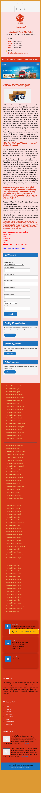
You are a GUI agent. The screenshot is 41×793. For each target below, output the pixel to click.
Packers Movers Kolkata (13, 520)
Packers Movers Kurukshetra (15, 523)
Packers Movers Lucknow (14, 529)
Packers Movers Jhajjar (13, 506)
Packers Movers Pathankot (14, 571)
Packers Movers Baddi (13, 404)
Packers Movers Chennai (14, 430)
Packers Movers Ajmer (13, 392)
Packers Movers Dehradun (14, 438)
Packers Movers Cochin (13, 436)
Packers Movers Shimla (13, 597)
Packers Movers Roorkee (14, 594)
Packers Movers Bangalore (14, 409)
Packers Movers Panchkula (14, 555)
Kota (23, 248)
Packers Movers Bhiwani (14, 418)
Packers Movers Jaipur (13, 492)
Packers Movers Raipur (13, 580)
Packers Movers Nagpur (13, 552)
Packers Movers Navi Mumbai (15, 546)
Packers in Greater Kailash (15, 455)
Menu (4, 64)
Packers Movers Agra (12, 389)
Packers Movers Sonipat (13, 603)
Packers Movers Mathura (14, 543)
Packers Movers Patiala (13, 568)
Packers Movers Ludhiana (14, 532)
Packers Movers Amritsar (14, 401)
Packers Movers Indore (13, 489)
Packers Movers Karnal (13, 514)
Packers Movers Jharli (13, 508)
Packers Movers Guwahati (14, 478)
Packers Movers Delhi (13, 449)
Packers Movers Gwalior (13, 475)
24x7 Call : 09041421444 (24, 631)
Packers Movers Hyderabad (15, 487)
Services (8, 712)
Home (12, 4)
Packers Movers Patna (13, 565)
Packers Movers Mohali (13, 538)
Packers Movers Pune (13, 577)
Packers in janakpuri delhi (15, 457)
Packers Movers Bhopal (13, 421)
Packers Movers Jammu (13, 495)
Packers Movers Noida (13, 549)
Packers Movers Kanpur (13, 511)
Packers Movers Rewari (13, 586)
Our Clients (9, 714)
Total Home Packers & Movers (20, 767)
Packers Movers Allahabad (14, 395)
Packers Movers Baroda (13, 412)
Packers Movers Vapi (12, 612)
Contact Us (25, 4)
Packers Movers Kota (12, 517)
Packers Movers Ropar (13, 591)
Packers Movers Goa (12, 472)
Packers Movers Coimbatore (15, 433)
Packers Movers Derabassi (14, 446)
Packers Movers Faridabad (14, 463)
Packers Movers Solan (13, 600)
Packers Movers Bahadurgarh (15, 406)
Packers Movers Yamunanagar (15, 606)
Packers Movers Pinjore (13, 574)
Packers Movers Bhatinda (14, 415)
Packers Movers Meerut (13, 540)
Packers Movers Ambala (13, 386)
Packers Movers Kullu (13, 526)
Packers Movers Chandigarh (15, 427)
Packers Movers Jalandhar (14, 498)
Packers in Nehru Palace (15, 460)
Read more (9, 335)
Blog (18, 4)
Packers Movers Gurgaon (14, 469)
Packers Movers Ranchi (13, 583)
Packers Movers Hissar (13, 484)
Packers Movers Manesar (14, 535)
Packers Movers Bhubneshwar (15, 424)
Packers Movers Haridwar (14, 481)
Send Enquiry (10, 722)
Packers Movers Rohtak (13, 589)
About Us (8, 709)
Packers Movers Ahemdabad (15, 398)
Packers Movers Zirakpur (14, 609)
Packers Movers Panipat (13, 558)
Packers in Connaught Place (16, 452)
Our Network (9, 717)
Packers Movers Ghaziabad (15, 466)
